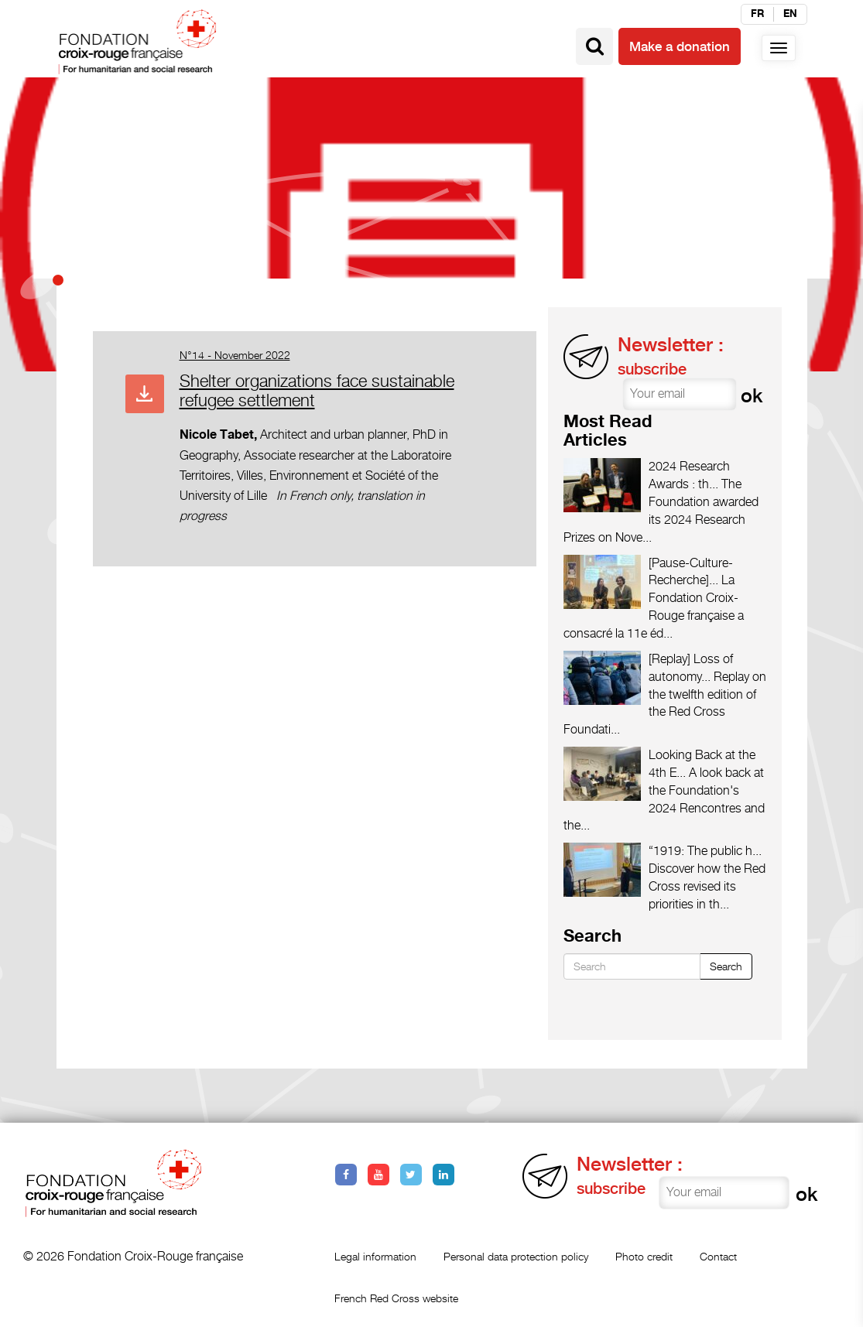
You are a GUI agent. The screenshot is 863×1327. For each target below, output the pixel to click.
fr (757, 14)
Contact (718, 1256)
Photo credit (644, 1256)
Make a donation (679, 46)
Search (726, 966)
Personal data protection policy (515, 1256)
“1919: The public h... (705, 850)
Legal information (375, 1256)
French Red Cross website (396, 1298)
